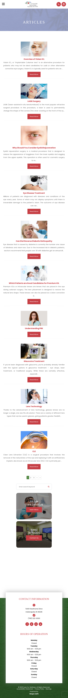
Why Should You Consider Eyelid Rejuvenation (34, 147)
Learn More (34, 510)
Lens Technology (34, 406)
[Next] (37, 477)
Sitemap (48, 689)
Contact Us (34, 538)
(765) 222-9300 (34, 618)
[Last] (40, 477)
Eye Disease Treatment (34, 193)
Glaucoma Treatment (34, 361)
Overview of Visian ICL (34, 59)
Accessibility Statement (25, 689)
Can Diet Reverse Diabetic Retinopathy (34, 241)
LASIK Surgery (34, 101)
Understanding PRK (34, 328)
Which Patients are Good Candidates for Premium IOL (34, 283)
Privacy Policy (39, 689)
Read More (34, 74)
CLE (34, 451)
